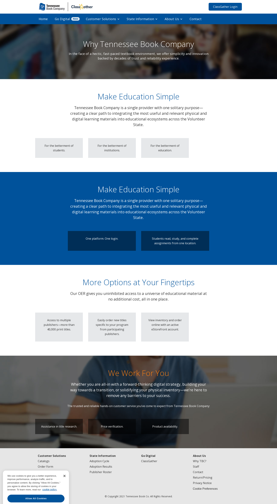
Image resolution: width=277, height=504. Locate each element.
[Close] (64, 485)
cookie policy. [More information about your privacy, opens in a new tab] (49, 498)
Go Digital (62, 19)
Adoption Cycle (99, 461)
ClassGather (149, 461)
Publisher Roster (101, 472)
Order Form (45, 467)
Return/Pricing (202, 477)
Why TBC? (199, 461)
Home (43, 19)
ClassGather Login (225, 7)
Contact (196, 19)
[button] (102, 19)
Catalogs (43, 461)
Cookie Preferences (205, 488)
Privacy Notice (202, 483)
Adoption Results (101, 467)
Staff (196, 467)
